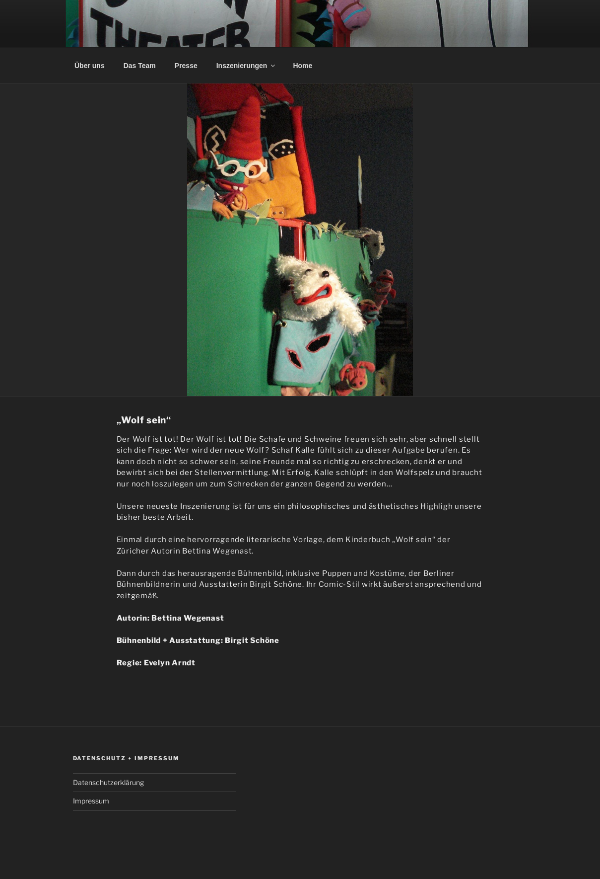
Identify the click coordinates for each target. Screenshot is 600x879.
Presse (186, 66)
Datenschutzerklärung (108, 782)
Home (302, 66)
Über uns (89, 66)
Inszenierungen (246, 66)
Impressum (91, 801)
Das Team (140, 66)
